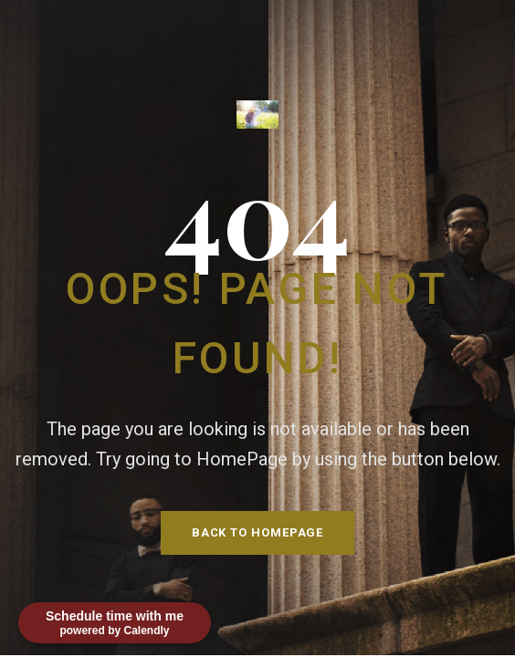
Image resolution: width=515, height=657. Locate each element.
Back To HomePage (258, 532)
